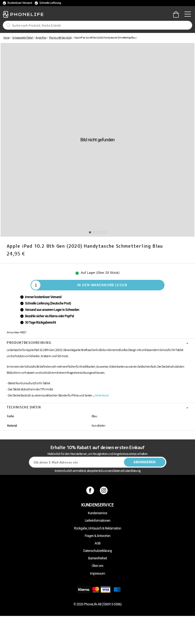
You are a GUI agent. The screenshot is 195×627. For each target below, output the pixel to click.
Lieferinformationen (97, 521)
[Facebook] (90, 490)
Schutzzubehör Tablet (22, 37)
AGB (97, 543)
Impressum (97, 573)
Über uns (97, 566)
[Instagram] (104, 490)
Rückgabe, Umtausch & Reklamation (97, 528)
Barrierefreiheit (97, 558)
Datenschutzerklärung (97, 551)
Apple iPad (41, 37)
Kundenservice (97, 513)
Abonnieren (144, 462)
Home (6, 37)
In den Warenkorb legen (102, 284)
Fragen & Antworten (97, 536)
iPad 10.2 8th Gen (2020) (60, 37)
